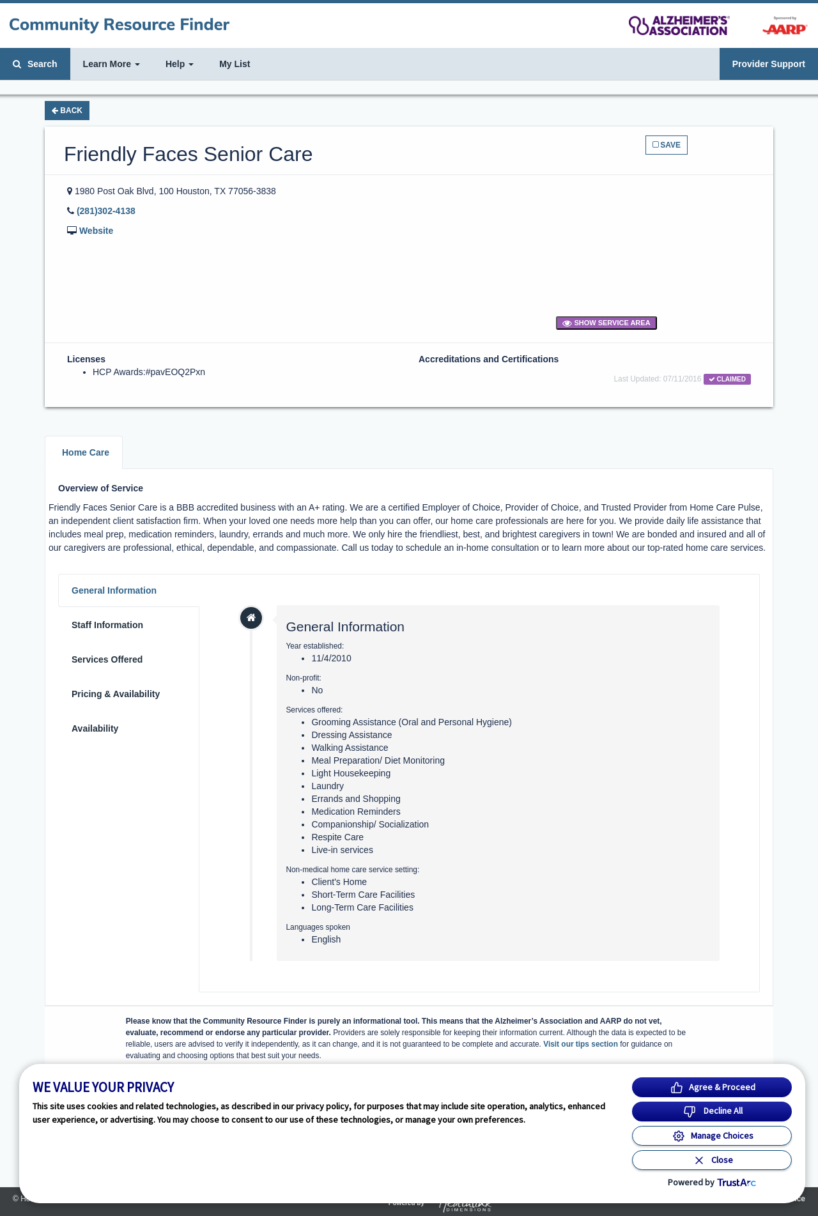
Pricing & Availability (116, 694)
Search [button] (35, 64)
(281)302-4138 (106, 211)
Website (96, 231)
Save (666, 145)
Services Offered (107, 659)
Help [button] (180, 64)
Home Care (85, 452)
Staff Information (107, 625)
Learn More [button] (111, 64)
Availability (95, 728)
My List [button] (234, 64)
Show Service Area (606, 323)
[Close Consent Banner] (712, 1160)
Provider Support (768, 64)
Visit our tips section (580, 1044)
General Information (114, 590)
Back (67, 110)
